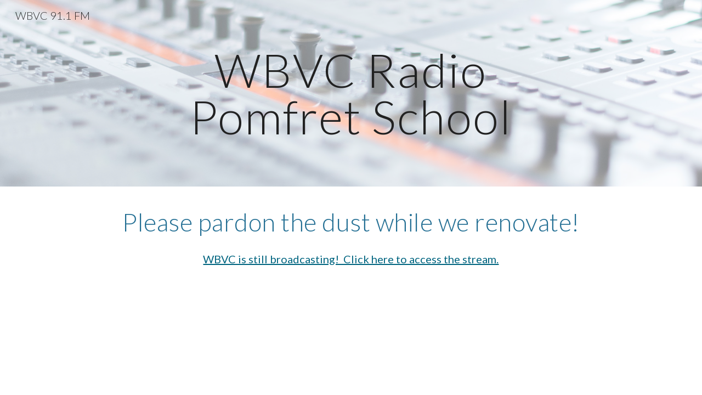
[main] (351, 93)
